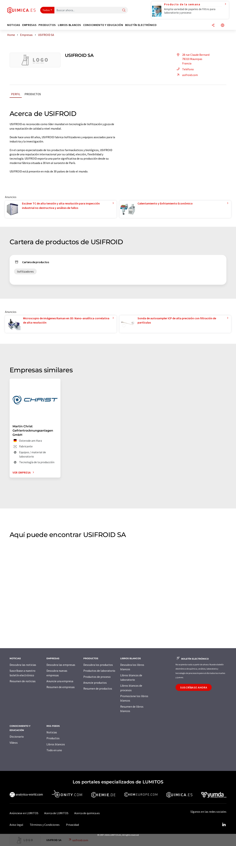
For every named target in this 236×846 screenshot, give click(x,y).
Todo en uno (54, 750)
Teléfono (185, 69)
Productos (33, 94)
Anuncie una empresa (59, 681)
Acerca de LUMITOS (56, 813)
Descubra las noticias (23, 665)
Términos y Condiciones (45, 824)
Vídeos (14, 742)
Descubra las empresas (60, 665)
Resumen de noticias (23, 681)
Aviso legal (16, 824)
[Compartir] (213, 25)
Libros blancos (55, 744)
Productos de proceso (97, 677)
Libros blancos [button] (69, 25)
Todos (46, 10)
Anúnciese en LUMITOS (24, 813)
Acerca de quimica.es (87, 813)
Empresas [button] (29, 25)
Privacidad (72, 824)
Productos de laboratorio (99, 670)
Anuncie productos (95, 682)
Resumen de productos (97, 688)
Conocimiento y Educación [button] (103, 25)
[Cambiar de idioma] (222, 25)
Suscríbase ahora (193, 687)
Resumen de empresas (60, 687)
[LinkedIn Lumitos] (223, 824)
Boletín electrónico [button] (141, 25)
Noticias (51, 732)
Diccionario (17, 736)
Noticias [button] (13, 25)
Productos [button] (47, 25)
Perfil (15, 94)
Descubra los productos (98, 665)
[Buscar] (123, 10)
